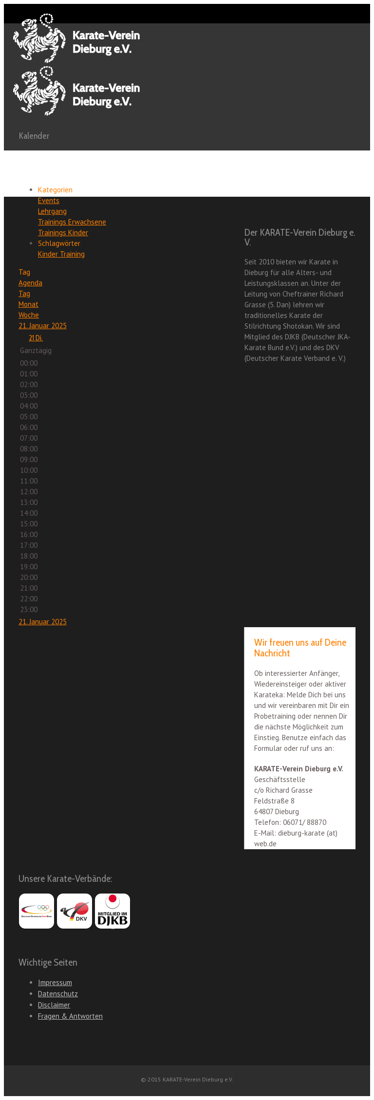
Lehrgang (52, 211)
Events (48, 200)
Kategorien (55, 189)
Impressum (55, 982)
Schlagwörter (59, 243)
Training (72, 254)
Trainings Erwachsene (72, 221)
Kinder (49, 254)
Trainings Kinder (63, 232)
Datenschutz (58, 993)
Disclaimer (54, 1004)
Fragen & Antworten (70, 1016)
